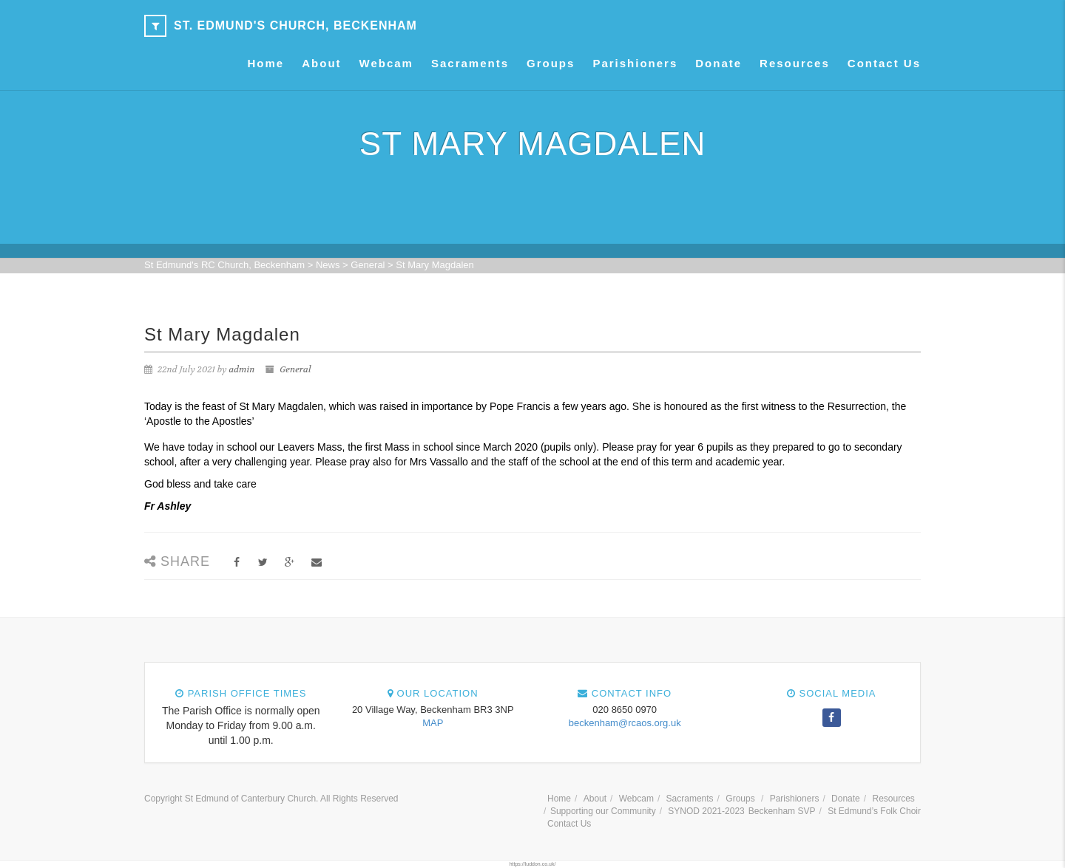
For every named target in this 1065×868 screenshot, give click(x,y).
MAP (432, 722)
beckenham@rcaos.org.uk (625, 722)
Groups (551, 63)
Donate (718, 63)
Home (266, 63)
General (295, 369)
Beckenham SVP (782, 811)
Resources (795, 63)
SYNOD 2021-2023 (706, 811)
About (321, 63)
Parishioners (634, 63)
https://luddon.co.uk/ (533, 864)
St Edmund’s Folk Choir (874, 811)
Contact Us (884, 63)
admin (241, 369)
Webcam (386, 63)
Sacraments (470, 63)
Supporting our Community (603, 811)
